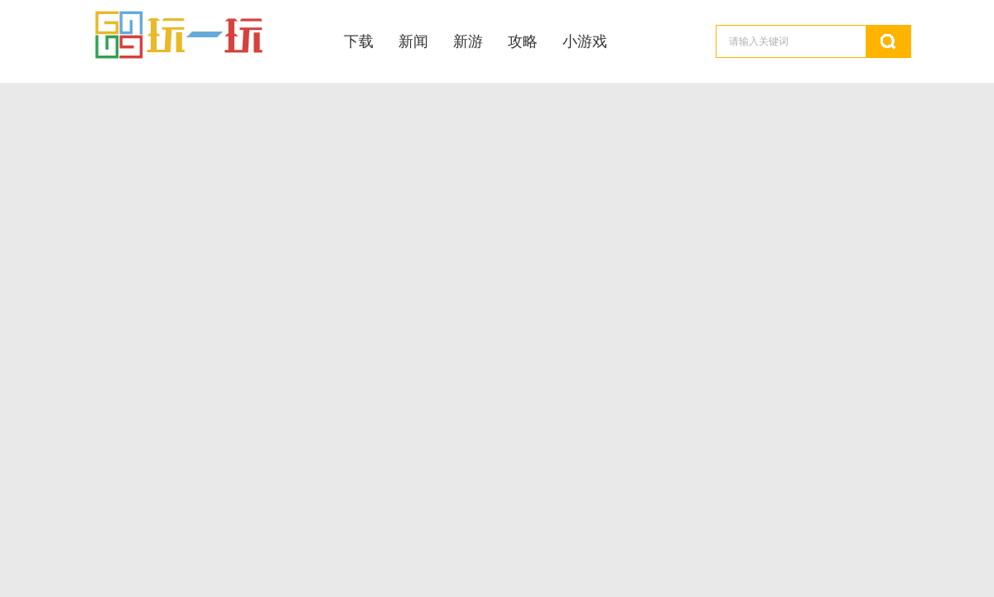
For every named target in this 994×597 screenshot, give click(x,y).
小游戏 (584, 41)
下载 (359, 41)
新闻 (413, 41)
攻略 (523, 41)
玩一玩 (201, 35)
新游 (468, 41)
